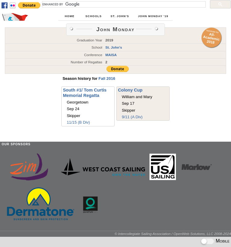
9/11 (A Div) (132, 117)
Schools (93, 16)
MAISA (111, 55)
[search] (123, 4)
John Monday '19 (153, 16)
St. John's (120, 16)
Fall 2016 (106, 78)
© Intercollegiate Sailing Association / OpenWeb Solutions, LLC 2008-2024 (173, 234)
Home (69, 16)
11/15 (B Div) (78, 122)
